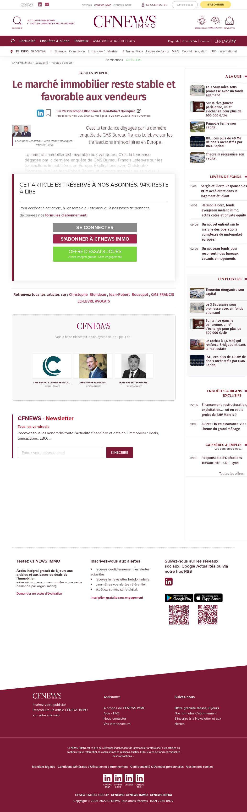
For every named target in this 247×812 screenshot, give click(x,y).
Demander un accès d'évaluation (39, 593)
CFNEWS (87, 5)
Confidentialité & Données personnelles (157, 766)
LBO (213, 51)
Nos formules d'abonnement (196, 713)
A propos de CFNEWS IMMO (125, 708)
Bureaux (60, 51)
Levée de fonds (157, 51)
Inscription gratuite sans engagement (117, 597)
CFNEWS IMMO (102, 5)
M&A (175, 51)
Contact (205, 41)
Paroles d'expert (93, 73)
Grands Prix (189, 41)
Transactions (134, 51)
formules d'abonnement (65, 215)
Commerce (77, 51)
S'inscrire (119, 452)
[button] (17, 22)
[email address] (60, 452)
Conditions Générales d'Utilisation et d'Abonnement (93, 766)
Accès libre (133, 60)
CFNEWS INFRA (123, 5)
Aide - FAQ (111, 713)
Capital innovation (194, 51)
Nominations (114, 59)
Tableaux (81, 40)
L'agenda (173, 41)
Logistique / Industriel (103, 51)
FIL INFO (34, 51)
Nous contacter (115, 718)
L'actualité (27, 40)
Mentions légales (43, 766)
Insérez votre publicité (49, 704)
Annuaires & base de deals (114, 41)
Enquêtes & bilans (54, 40)
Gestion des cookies (199, 766)
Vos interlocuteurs (117, 723)
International (228, 51)
